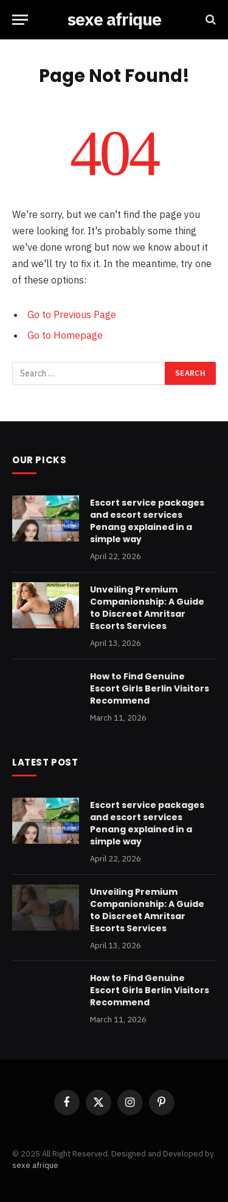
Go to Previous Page (71, 314)
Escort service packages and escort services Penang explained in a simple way (147, 521)
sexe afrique (35, 1165)
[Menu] (20, 19)
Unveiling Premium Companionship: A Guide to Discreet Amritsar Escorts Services (147, 607)
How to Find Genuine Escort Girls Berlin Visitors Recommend (149, 688)
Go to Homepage (65, 335)
